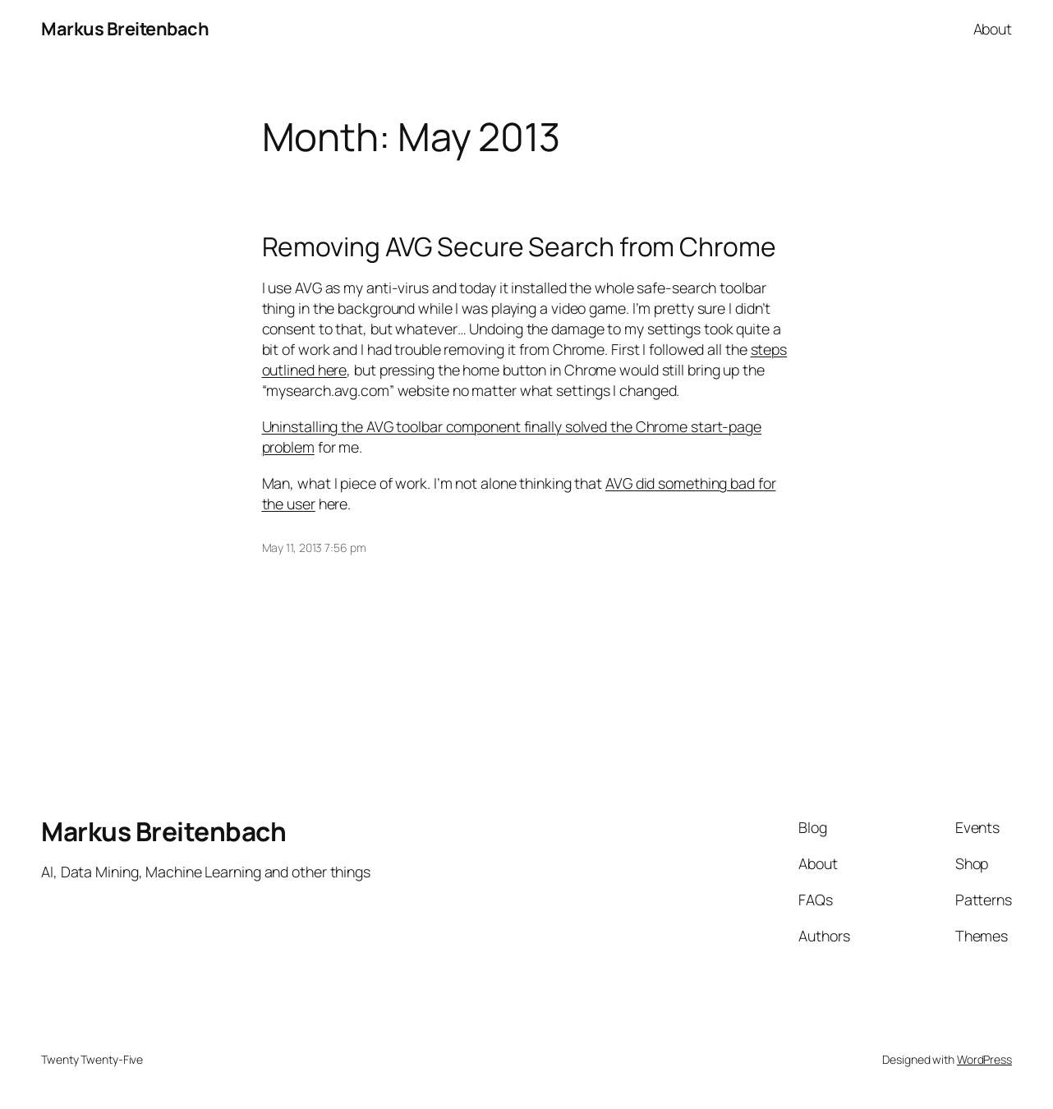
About (993, 29)
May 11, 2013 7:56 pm (314, 547)
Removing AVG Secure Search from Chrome (519, 247)
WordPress (984, 1059)
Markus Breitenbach (125, 28)
